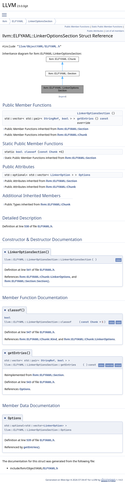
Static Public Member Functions (107, 26)
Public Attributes (95, 31)
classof (30, 152)
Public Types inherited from (36, 204)
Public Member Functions (77, 26)
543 (28, 382)
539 (28, 440)
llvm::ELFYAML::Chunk (72, 135)
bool (65, 118)
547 (28, 332)
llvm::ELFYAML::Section (72, 129)
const (104, 118)
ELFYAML (17, 21)
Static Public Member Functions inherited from (49, 158)
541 (28, 270)
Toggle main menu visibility (5, 13)
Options (84, 175)
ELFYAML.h (45, 226)
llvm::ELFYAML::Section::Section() (26, 281)
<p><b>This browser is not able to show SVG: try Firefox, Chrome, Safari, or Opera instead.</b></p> (62, 75)
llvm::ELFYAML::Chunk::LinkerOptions (44, 277)
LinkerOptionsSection (40, 21)
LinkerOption (60, 175)
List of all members (114, 31)
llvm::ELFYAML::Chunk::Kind (38, 339)
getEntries (85, 118)
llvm (5, 21)
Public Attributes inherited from (39, 181)
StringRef (51, 118)
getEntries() (31, 447)
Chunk (53, 152)
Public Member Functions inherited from (45, 129)
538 (26, 226)
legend (62, 96)
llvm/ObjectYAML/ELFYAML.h (39, 46)
